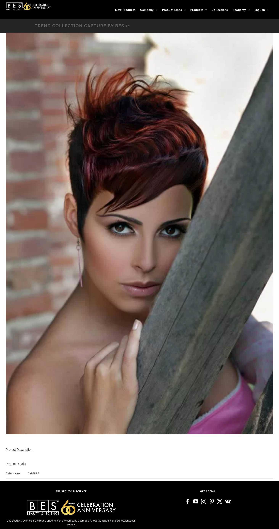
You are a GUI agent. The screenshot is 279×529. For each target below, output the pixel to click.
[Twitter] (219, 501)
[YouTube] (195, 501)
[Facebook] (187, 501)
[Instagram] (203, 501)
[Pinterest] (211, 501)
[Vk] (228, 501)
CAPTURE (33, 473)
